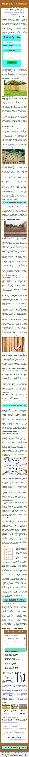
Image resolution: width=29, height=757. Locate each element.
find (6, 606)
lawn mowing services (14, 685)
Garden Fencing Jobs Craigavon (9, 722)
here (25, 625)
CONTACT (21, 7)
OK (25, 756)
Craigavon (4, 410)
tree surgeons (20, 697)
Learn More (18, 756)
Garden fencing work (7, 409)
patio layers (5, 686)
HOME (12, 7)
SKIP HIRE (10, 695)
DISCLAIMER (25, 7)
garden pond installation (16, 698)
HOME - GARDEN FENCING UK (14, 737)
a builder (8, 680)
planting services (6, 690)
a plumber (22, 686)
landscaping (11, 687)
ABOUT (18, 7)
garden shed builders (7, 693)
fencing (17, 102)
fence (12, 117)
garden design (16, 689)
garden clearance (14, 691)
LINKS (15, 7)
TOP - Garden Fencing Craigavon (9, 726)
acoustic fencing (20, 528)
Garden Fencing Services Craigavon (13, 628)
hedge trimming (21, 694)
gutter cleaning (23, 690)
